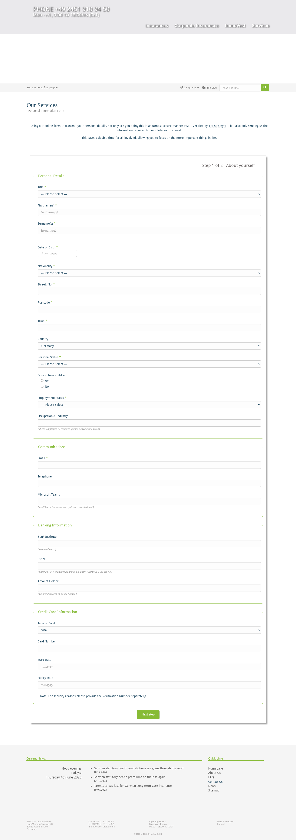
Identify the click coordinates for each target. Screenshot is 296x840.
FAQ (211, 777)
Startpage (50, 87)
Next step (148, 714)
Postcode (45, 302)
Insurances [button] (156, 25)
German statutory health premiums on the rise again (129, 777)
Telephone (45, 476)
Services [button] (260, 25)
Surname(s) (46, 223)
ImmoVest (235, 25)
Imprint (220, 824)
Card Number (47, 641)
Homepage (215, 768)
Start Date (44, 659)
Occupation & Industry (53, 416)
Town (42, 321)
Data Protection (225, 821)
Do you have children (52, 375)
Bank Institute (47, 536)
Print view (209, 87)
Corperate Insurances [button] (197, 25)
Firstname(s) (47, 205)
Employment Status (52, 398)
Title (42, 187)
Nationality (46, 266)
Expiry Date (45, 677)
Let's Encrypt (218, 126)
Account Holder (48, 581)
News (212, 786)
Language (189, 87)
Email (43, 458)
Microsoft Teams (49, 494)
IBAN (41, 558)
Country (43, 339)
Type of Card (46, 623)
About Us (214, 772)
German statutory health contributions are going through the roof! (139, 768)
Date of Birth (48, 247)
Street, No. (46, 284)
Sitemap (213, 790)
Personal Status (49, 357)
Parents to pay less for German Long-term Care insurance (133, 785)
